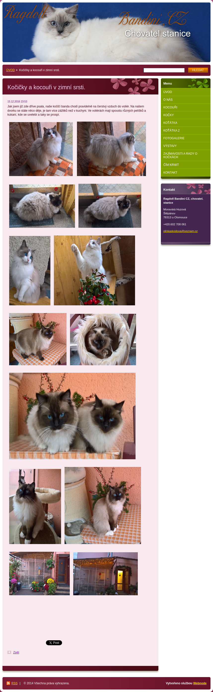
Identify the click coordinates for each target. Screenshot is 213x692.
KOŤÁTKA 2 (171, 130)
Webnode (200, 683)
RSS (14, 683)
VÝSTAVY (170, 146)
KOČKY (168, 115)
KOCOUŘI (170, 107)
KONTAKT (170, 172)
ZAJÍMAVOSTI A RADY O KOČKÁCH (180, 155)
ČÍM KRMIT (171, 165)
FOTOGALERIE (173, 138)
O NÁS (168, 99)
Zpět (16, 652)
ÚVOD (10, 70)
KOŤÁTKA (170, 123)
